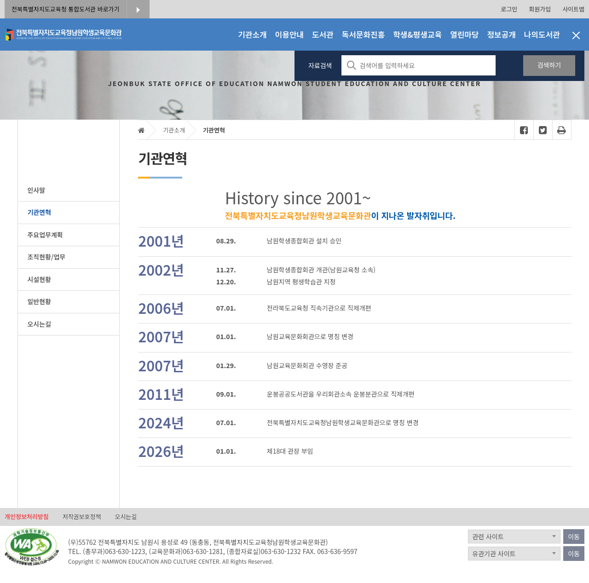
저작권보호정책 (82, 517)
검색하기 (549, 64)
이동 (574, 536)
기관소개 (174, 130)
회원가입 (540, 9)
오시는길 (126, 517)
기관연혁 (214, 130)
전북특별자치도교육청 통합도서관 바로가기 (66, 9)
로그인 (509, 9)
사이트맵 (573, 9)
